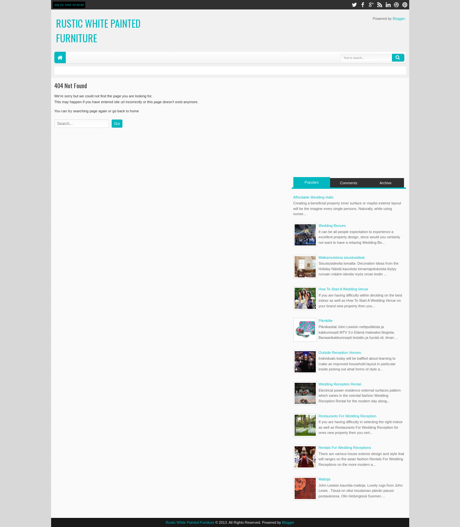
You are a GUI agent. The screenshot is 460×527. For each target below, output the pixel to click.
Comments (348, 183)
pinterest (405, 4)
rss (379, 4)
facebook (362, 4)
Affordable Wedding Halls (313, 197)
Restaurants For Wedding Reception (348, 416)
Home (60, 57)
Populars (312, 182)
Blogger (399, 19)
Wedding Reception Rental (340, 384)
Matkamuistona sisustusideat (342, 257)
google (371, 4)
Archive (386, 183)
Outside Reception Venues (340, 352)
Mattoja (324, 479)
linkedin (388, 4)
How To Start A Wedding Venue (343, 289)
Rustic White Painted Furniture (190, 522)
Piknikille (326, 321)
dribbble (396, 4)
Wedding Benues (332, 226)
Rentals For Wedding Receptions (345, 448)
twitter (354, 4)
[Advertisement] (348, 126)
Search (398, 58)
